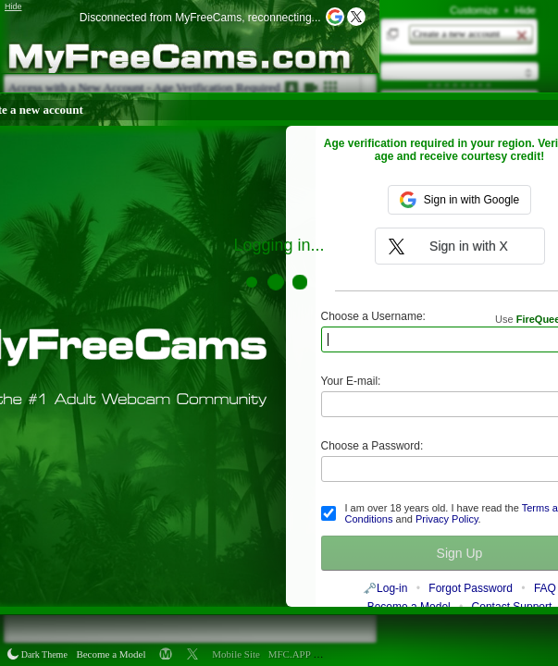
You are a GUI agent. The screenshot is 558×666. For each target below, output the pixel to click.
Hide (525, 10)
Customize (474, 10)
